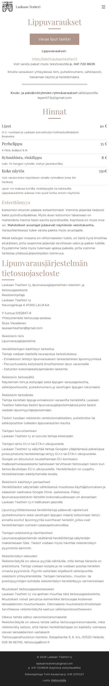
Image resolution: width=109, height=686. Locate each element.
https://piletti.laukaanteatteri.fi (54, 59)
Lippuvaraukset (54, 22)
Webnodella (58, 680)
